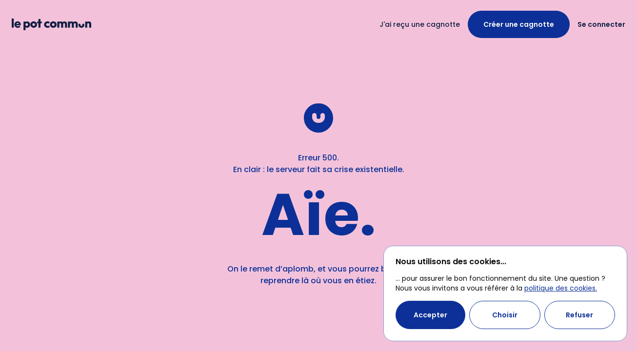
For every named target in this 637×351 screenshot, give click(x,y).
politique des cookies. (560, 288)
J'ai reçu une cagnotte (419, 24)
